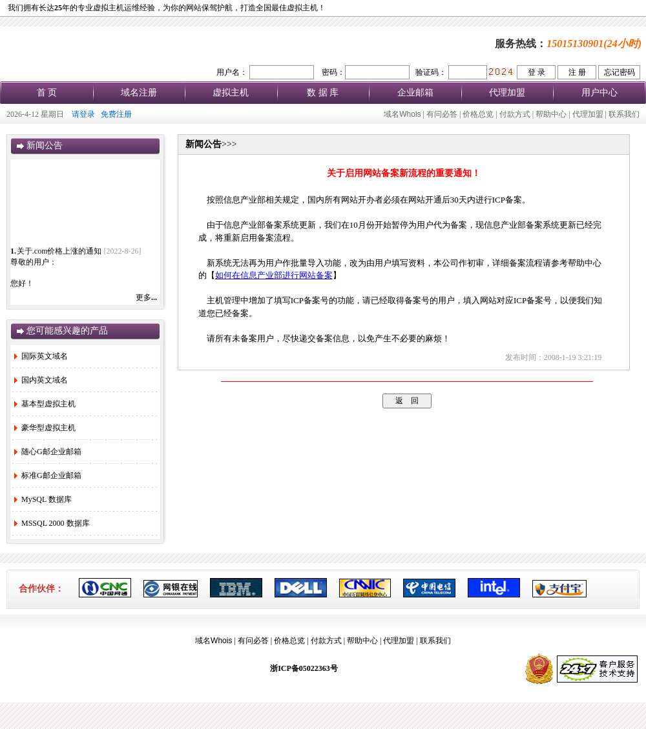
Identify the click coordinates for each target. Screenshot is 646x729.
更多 (146, 297)
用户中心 (599, 92)
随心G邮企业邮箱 (47, 451)
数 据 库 (323, 92)
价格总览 (478, 114)
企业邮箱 (415, 92)
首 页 (47, 92)
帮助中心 (551, 114)
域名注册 (139, 92)
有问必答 (441, 114)
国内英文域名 (41, 379)
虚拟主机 (231, 92)
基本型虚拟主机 (45, 403)
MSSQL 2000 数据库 (52, 523)
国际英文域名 (41, 356)
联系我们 (624, 114)
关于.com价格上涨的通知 (59, 253)
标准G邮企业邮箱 (47, 475)
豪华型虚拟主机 (45, 427)
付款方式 (514, 114)
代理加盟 (507, 92)
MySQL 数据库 (43, 499)
